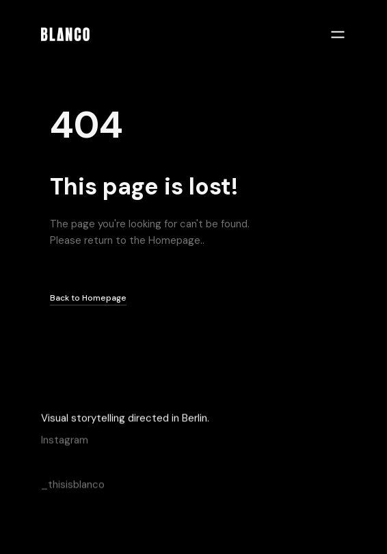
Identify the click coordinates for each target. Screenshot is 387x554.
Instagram (64, 439)
